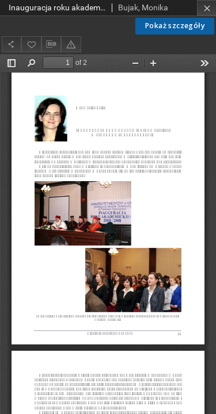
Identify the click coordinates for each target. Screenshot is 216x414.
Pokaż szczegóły (175, 25)
